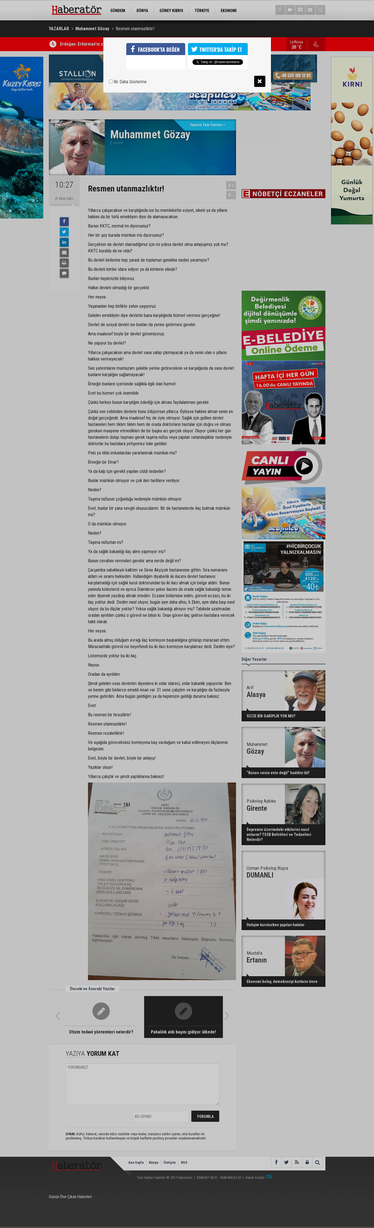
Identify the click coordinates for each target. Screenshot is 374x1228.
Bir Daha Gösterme (128, 81)
